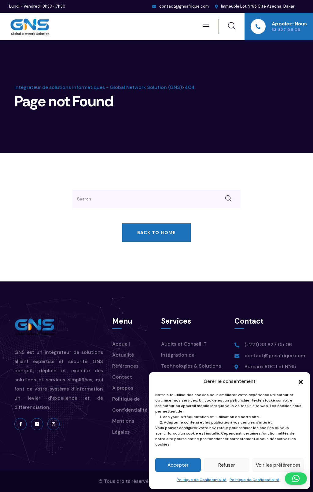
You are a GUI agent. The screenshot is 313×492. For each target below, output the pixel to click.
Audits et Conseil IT (184, 344)
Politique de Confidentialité (201, 479)
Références (125, 366)
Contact (122, 377)
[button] (301, 381)
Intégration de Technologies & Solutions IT (191, 366)
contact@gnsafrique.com (184, 6)
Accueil (121, 344)
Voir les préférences (278, 465)
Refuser (226, 465)
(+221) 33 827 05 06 (268, 344)
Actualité (123, 355)
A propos (122, 388)
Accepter (178, 465)
